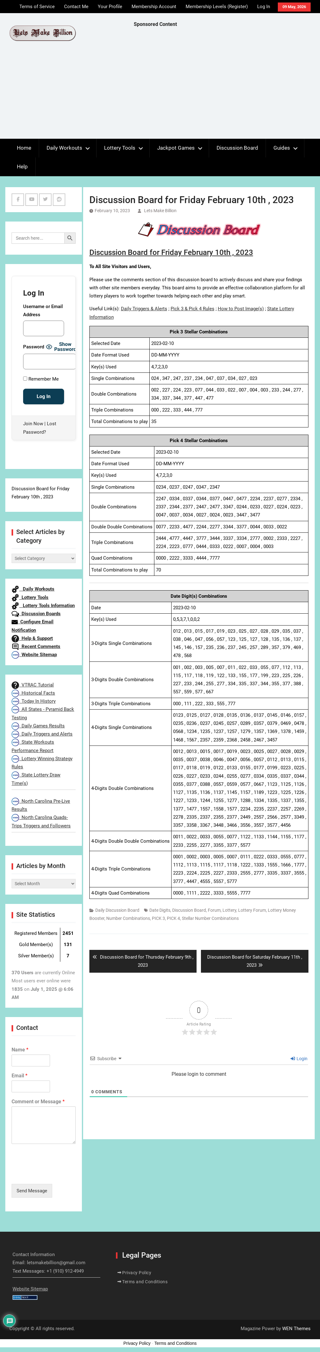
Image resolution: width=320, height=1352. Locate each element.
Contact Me (76, 6)
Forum (214, 910)
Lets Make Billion (160, 210)
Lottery (229, 910)
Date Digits (159, 910)
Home (24, 148)
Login (299, 1058)
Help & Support (32, 638)
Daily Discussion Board (117, 910)
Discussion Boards (36, 613)
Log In (263, 6)
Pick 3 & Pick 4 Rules (192, 309)
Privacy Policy (136, 1272)
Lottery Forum (252, 910)
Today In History (34, 701)
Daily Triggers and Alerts (42, 734)
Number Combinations (128, 918)
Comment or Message (38, 1102)
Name (20, 1050)
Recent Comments (36, 646)
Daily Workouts (64, 148)
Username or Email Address (43, 310)
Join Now (33, 424)
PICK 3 (158, 918)
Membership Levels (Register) (217, 6)
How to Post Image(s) (241, 309)
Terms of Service (37, 6)
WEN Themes (296, 1328)
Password (33, 347)
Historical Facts (33, 693)
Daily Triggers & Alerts (144, 309)
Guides (281, 148)
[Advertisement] (227, 84)
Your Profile (110, 6)
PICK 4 (173, 918)
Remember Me (41, 379)
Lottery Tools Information (43, 605)
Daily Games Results (38, 726)
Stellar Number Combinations (210, 918)
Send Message (32, 1191)
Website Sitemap (34, 654)
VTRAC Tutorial (33, 685)
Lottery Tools (119, 148)
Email (20, 1076)
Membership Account (154, 6)
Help (22, 166)
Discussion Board (237, 148)
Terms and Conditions (145, 1281)
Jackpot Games (176, 148)
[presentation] (59, 1173)
